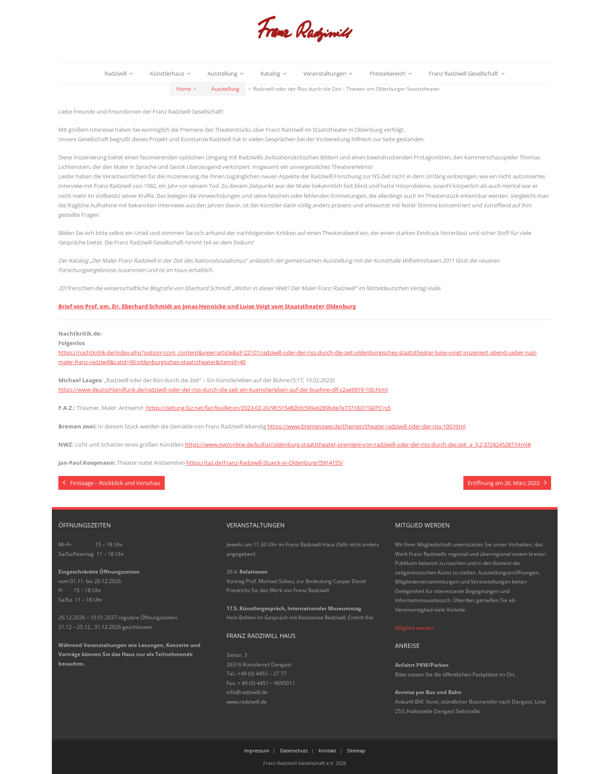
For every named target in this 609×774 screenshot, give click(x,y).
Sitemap (356, 750)
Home (183, 88)
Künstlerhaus (167, 73)
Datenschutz (294, 750)
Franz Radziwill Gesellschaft (463, 73)
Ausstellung (222, 73)
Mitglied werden (414, 627)
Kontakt (327, 750)
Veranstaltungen (324, 73)
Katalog (270, 73)
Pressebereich (387, 73)
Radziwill (116, 73)
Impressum (256, 750)
